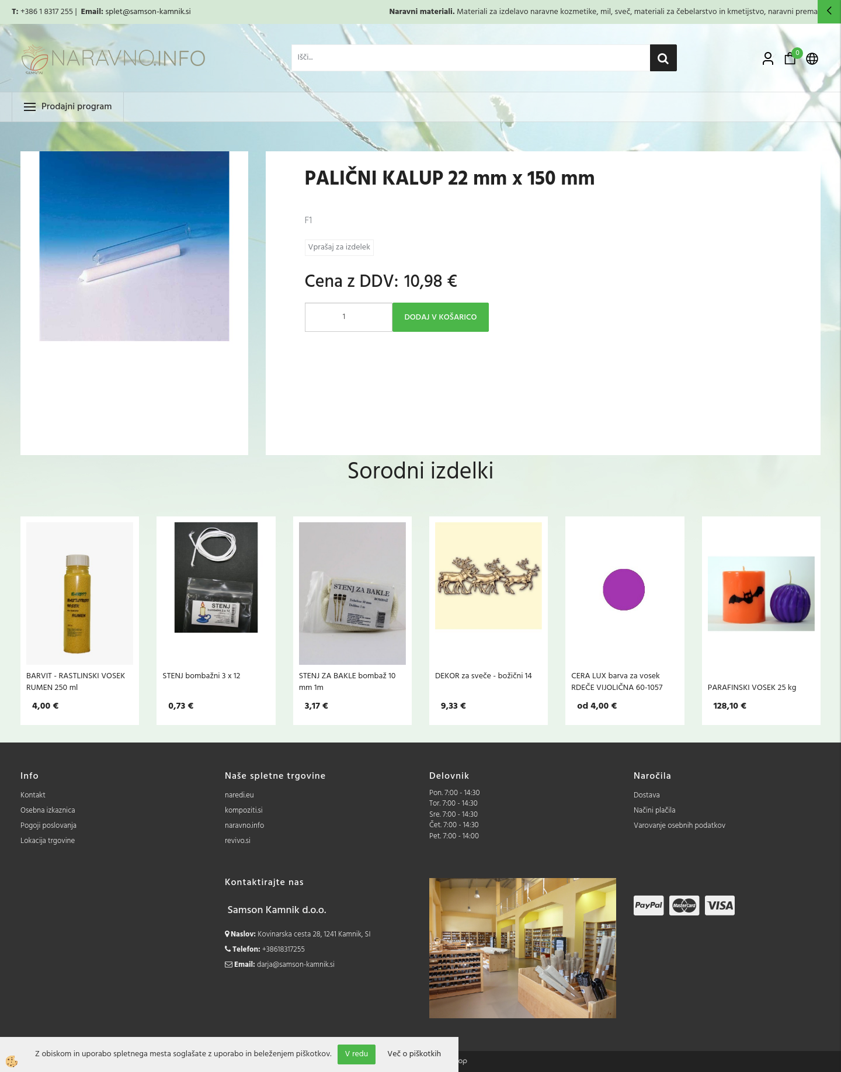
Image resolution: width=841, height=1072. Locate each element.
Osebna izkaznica (47, 810)
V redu (357, 1054)
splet (113, 12)
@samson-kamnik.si (157, 12)
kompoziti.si (244, 810)
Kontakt (33, 795)
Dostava (647, 795)
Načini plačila (655, 810)
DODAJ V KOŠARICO (441, 317)
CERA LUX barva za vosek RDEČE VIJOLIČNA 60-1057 (616, 681)
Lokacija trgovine (47, 841)
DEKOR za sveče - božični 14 (483, 675)
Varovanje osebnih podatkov (679, 826)
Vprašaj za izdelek (339, 247)
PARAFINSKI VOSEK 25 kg (752, 687)
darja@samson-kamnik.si (296, 965)
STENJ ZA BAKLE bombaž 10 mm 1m (347, 681)
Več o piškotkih (414, 1054)
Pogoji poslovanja (48, 826)
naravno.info (244, 826)
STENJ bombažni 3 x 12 (201, 675)
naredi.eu (239, 795)
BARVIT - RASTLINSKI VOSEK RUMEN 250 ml (75, 681)
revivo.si (238, 841)
